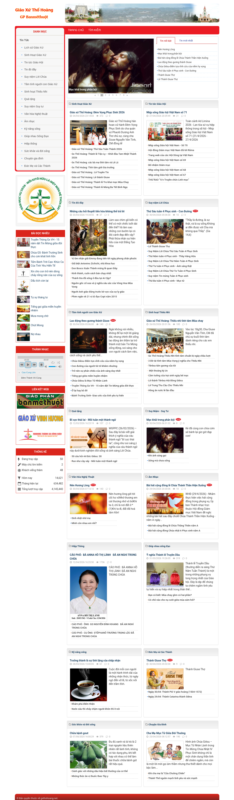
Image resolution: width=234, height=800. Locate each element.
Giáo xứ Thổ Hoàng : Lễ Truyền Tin (90, 172)
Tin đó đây (30, 69)
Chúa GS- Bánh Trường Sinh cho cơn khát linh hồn (47, 254)
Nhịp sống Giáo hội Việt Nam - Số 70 (168, 145)
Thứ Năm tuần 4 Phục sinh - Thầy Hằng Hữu (172, 256)
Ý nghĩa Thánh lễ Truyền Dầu (163, 554)
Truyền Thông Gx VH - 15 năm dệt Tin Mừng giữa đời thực (103, 385)
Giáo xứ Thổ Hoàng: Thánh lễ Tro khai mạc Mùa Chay (100, 182)
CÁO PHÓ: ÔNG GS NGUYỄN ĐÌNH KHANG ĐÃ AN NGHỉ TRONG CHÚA (103, 626)
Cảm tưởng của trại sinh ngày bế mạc (168, 375)
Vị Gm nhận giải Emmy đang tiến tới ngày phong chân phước (104, 258)
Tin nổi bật (165, 40)
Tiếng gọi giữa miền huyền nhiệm (90, 375)
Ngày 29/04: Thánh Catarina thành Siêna (170, 696)
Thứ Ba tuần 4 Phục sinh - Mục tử (166, 280)
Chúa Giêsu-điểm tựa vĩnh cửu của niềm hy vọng (182, 66)
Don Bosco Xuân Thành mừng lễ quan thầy (94, 268)
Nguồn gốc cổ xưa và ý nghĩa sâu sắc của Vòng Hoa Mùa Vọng (102, 285)
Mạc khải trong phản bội (170, 53)
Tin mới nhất (186, 40)
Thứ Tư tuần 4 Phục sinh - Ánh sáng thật (170, 266)
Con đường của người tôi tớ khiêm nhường (94, 366)
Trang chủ (76, 30)
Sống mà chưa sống (159, 460)
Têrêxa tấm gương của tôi (162, 365)
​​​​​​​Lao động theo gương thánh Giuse (175, 62)
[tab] (166, 40)
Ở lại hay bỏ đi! (80, 390)
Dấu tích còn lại (40, 280)
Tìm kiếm (94, 30)
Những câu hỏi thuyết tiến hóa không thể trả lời (97, 211)
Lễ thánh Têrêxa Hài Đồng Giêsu (165, 380)
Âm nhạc (29, 121)
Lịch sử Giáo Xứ (33, 47)
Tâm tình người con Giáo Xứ (40, 84)
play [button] (28, 364)
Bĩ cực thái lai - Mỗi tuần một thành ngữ (93, 419)
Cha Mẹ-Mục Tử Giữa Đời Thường (165, 733)
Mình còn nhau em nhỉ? (84, 523)
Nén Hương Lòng (79, 89)
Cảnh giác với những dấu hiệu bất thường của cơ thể (100, 771)
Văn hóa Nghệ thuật (36, 113)
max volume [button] (60, 366)
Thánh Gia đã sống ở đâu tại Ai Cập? (91, 278)
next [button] (34, 364)
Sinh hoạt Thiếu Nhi (35, 91)
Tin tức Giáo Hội (33, 62)
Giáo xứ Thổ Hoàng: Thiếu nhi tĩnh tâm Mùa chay (174, 320)
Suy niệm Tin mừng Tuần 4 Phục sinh (168, 276)
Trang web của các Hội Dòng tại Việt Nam (170, 155)
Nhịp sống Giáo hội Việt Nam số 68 (167, 169)
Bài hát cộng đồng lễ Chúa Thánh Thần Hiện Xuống (183, 58)
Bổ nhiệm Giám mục (159, 165)
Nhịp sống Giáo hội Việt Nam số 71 (166, 112)
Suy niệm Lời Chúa (35, 76)
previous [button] (21, 364)
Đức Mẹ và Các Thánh (37, 165)
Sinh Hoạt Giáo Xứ (35, 54)
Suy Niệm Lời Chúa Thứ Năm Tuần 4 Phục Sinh (173, 261)
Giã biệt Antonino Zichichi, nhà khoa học (93, 263)
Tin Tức (24, 40)
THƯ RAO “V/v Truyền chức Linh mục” (168, 179)
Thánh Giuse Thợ (166, 75)
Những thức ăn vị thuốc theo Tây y (90, 776)
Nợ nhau (36, 334)
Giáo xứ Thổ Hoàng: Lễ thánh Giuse (91, 177)
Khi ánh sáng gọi (157, 455)
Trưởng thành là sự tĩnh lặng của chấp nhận (95, 660)
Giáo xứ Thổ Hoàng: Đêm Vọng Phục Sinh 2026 (97, 112)
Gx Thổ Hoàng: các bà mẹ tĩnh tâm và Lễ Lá (95, 162)
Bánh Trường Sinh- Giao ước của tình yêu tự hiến (98, 395)
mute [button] (46, 366)
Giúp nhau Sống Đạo (36, 136)
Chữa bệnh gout (79, 733)
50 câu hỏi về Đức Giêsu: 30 (87, 456)
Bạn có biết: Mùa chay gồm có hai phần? (170, 595)
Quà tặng (29, 99)
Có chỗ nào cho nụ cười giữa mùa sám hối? (171, 599)
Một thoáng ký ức (158, 370)
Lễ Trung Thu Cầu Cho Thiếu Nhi (165, 385)
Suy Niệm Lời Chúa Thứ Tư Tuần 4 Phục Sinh (172, 271)
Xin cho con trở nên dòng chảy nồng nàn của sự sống (46, 273)
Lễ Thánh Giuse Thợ (168, 79)
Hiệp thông (30, 143)
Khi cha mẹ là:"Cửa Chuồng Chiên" (166, 773)
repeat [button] (53, 362)
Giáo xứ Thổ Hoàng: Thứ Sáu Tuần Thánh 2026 (97, 149)
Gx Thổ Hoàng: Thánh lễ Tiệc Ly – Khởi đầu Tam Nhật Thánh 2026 (104, 155)
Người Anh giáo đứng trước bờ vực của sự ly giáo (98, 291)
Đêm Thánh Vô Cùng (31, 378)
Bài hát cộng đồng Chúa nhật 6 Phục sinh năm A (174, 530)
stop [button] (41, 364)
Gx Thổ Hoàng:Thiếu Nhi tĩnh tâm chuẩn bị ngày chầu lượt (179, 355)
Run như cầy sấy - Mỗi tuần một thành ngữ (94, 461)
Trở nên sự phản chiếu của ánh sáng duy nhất (96, 370)
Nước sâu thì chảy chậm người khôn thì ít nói (96, 708)
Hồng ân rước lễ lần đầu (161, 390)
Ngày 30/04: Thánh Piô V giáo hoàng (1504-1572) (175, 691)
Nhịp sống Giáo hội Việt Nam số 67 (167, 174)
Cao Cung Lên (28, 372)
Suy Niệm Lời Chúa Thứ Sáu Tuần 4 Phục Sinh (173, 251)
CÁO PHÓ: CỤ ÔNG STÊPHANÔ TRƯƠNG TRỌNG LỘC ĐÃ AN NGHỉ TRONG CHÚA (103, 634)
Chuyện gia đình (33, 158)
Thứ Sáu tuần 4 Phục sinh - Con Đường (177, 70)
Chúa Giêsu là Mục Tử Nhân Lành (89, 380)
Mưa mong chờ (39, 315)
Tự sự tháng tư (39, 297)
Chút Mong (37, 325)
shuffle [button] (58, 362)
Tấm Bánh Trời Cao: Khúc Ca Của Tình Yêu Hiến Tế (47, 263)
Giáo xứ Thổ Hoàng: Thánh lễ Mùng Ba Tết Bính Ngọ (100, 187)
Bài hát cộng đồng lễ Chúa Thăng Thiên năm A (173, 525)
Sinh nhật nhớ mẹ (81, 518)
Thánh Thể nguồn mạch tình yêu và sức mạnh (172, 778)
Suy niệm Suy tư (33, 106)
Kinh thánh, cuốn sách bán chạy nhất (91, 273)
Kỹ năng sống (32, 128)
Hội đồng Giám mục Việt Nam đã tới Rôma (171, 150)
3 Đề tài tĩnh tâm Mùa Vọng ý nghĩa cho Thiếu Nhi (174, 360)
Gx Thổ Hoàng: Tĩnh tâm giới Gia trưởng (93, 167)
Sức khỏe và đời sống (37, 151)
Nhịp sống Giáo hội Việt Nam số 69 (167, 160)
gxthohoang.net (49, 798)
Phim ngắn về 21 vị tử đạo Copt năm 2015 (94, 296)
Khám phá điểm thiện (83, 703)
